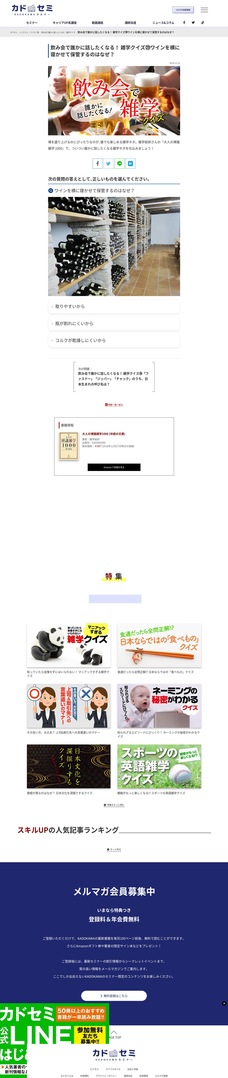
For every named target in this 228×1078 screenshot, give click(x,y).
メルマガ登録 (166, 1058)
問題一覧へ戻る (116, 403)
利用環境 (147, 1058)
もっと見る (116, 829)
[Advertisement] (85, 526)
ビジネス (92, 1051)
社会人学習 (135, 1051)
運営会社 (130, 1058)
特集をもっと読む (116, 785)
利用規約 (81, 1058)
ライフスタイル (112, 1051)
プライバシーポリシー (105, 1058)
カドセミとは (62, 1058)
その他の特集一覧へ (114, 587)
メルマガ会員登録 (171, 10)
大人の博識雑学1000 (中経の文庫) (106, 433)
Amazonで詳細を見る (114, 467)
